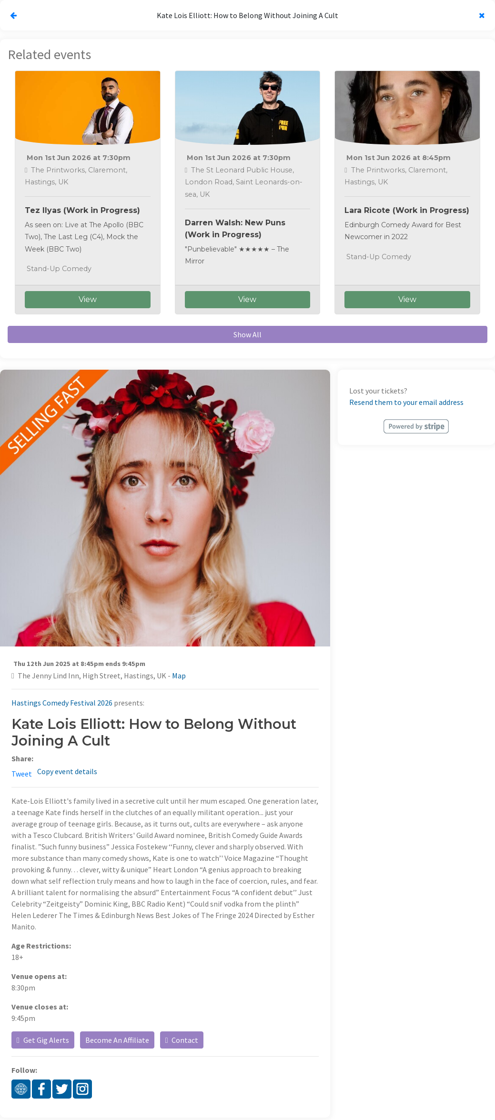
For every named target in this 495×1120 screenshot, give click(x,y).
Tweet (21, 773)
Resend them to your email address (406, 402)
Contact (181, 1040)
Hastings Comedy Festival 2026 (61, 702)
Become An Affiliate (117, 1040)
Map (179, 675)
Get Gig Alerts (43, 1040)
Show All (247, 334)
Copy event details (67, 771)
